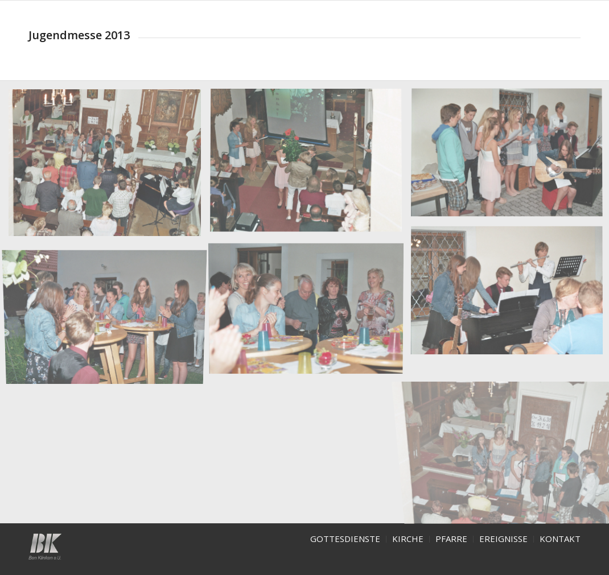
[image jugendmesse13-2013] (309, 311)
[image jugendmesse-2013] (109, 167)
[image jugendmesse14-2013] (109, 313)
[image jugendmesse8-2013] (309, 165)
